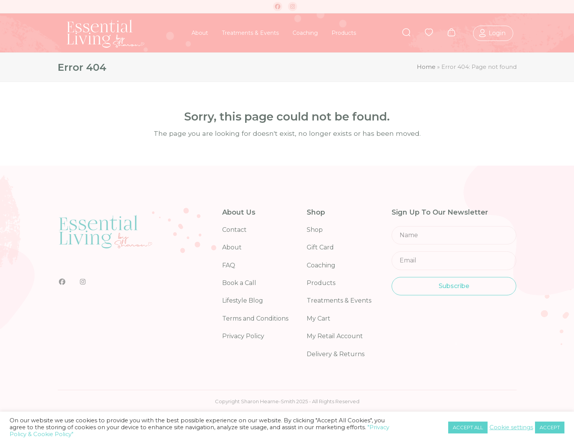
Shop (315, 229)
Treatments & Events (339, 300)
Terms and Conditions (255, 318)
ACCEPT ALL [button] (468, 427)
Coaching (321, 265)
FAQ (228, 265)
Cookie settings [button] (511, 427)
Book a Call (239, 283)
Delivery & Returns (335, 354)
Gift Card (320, 247)
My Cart (318, 318)
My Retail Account (335, 336)
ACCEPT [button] (550, 427)
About (232, 247)
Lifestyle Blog (242, 300)
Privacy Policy (243, 336)
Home (426, 67)
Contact (234, 229)
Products (321, 283)
